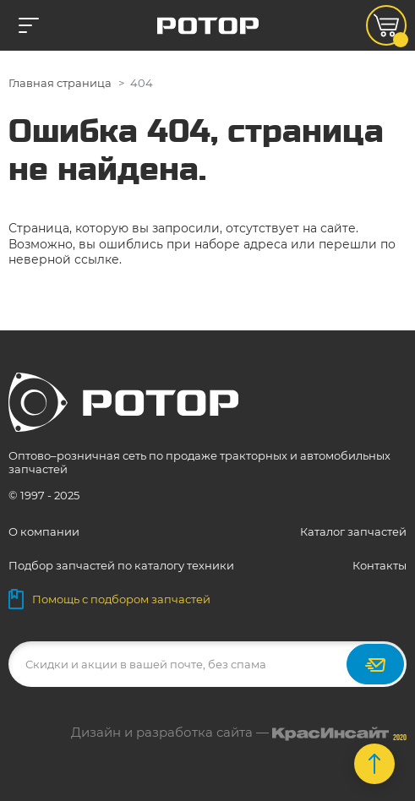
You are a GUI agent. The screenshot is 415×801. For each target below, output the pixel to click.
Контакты (379, 565)
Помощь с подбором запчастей (109, 599)
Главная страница (60, 83)
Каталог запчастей (353, 531)
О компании (43, 531)
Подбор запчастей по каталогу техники (121, 565)
